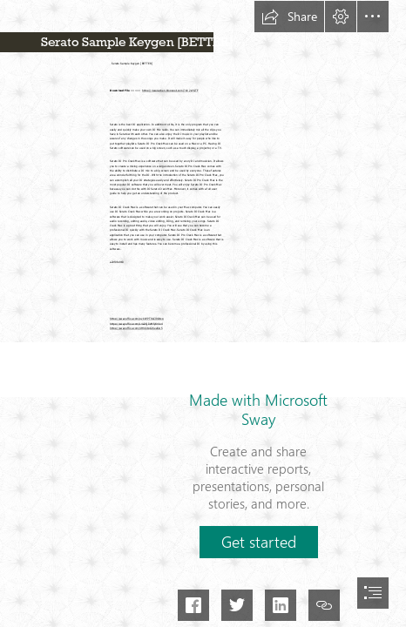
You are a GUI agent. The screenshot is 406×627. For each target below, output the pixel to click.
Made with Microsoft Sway (258, 409)
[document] (203, 313)
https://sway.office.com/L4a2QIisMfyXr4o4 (136, 323)
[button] (289, 16)
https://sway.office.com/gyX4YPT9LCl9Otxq (137, 318)
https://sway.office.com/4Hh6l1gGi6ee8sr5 (136, 327)
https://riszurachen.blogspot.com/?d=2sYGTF (170, 90)
